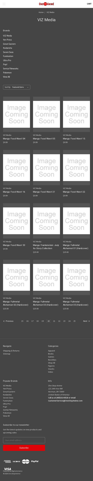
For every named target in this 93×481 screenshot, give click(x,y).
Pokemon (7, 72)
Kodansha (7, 48)
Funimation (8, 56)
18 (38, 321)
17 (32, 321)
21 (54, 321)
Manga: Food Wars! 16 (14, 192)
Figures (51, 366)
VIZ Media (7, 35)
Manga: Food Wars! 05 (44, 138)
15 (22, 321)
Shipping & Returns (11, 350)
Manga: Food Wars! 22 (74, 192)
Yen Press (7, 39)
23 (64, 321)
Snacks (51, 369)
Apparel (51, 350)
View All (6, 76)
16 (27, 321)
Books (51, 353)
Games (51, 356)
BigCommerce (17, 471)
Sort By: (8, 87)
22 (59, 321)
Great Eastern (9, 44)
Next (86, 321)
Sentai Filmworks (10, 68)
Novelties (52, 359)
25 (74, 321)
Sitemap (6, 353)
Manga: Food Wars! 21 (44, 192)
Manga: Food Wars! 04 (14, 138)
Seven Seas (8, 52)
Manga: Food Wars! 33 (14, 245)
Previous (8, 321)
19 (43, 321)
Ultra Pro (7, 60)
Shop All (51, 363)
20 (49, 321)
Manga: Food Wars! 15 (74, 138)
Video (50, 372)
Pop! (5, 64)
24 (69, 321)
